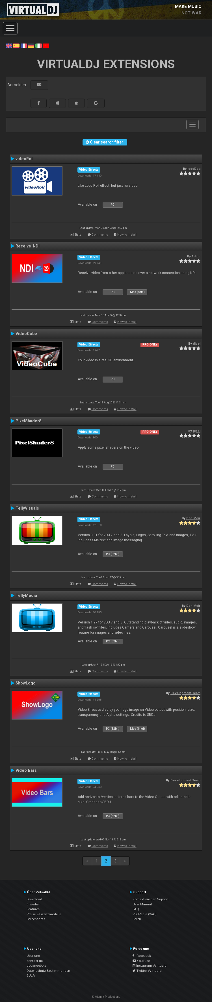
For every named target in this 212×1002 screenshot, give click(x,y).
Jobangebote (36, 966)
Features (33, 909)
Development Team (185, 693)
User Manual (142, 904)
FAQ (136, 909)
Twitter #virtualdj (147, 971)
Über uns (33, 956)
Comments (100, 234)
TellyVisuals (27, 508)
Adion (196, 256)
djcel (196, 343)
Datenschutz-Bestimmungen (48, 971)
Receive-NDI (28, 246)
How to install (127, 234)
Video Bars (26, 770)
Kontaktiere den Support (151, 899)
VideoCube (26, 333)
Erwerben (33, 904)
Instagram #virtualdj (150, 966)
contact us (35, 961)
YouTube (141, 961)
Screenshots (36, 919)
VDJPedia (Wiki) (145, 914)
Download (34, 899)
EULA (31, 975)
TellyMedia (26, 595)
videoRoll (25, 159)
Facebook (142, 956)
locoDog (193, 169)
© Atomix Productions (106, 997)
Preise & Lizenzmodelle (44, 914)
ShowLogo (26, 683)
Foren (137, 919)
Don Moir (193, 518)
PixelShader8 (28, 421)
